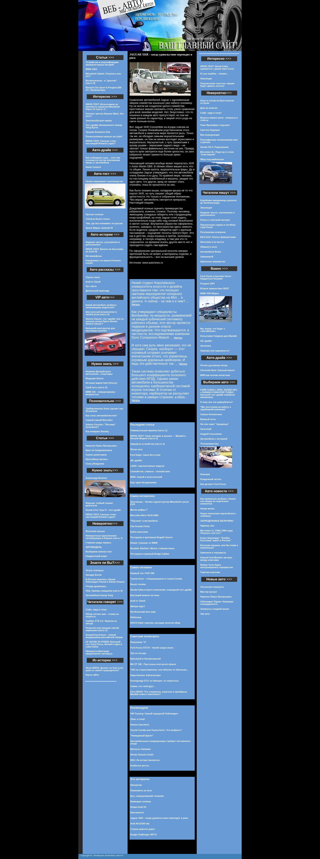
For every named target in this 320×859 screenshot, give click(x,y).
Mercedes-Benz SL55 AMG (144, 515)
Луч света (91, 286)
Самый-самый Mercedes (99, 420)
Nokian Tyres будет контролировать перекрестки (216, 566)
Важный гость (208, 419)
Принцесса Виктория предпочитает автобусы (99, 652)
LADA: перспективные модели (147, 466)
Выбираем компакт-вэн (99, 551)
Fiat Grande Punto (140, 526)
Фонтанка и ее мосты (212, 242)
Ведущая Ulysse (95, 378)
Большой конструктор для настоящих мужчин (100, 329)
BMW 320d (91, 69)
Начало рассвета (139, 724)
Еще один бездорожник (143, 482)
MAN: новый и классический (146, 477)
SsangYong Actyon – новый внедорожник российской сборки (104, 636)
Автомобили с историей (213, 439)
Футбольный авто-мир (143, 612)
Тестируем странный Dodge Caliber (150, 554)
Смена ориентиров (96, 454)
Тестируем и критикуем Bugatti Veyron (151, 537)
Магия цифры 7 (139, 510)
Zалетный (205, 429)
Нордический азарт (96, 556)
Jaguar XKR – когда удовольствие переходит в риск (159, 818)
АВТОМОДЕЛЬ (94, 547)
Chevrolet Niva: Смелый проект (217, 370)
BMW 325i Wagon (209, 293)
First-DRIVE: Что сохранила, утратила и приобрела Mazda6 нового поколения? (158, 693)
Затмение (205, 346)
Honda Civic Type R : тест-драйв (103, 510)
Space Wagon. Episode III (99, 228)
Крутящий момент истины (144, 595)
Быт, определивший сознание (147, 796)
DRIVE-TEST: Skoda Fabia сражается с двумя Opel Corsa (217, 67)
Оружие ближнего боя (98, 132)
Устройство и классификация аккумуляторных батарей (102, 63)
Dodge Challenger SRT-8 (143, 834)
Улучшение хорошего (212, 587)
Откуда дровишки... (96, 586)
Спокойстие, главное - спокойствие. (150, 471)
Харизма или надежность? (215, 350)
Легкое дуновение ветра (213, 365)
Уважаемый (206, 256)
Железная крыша (95, 531)
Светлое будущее (210, 130)
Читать (136, 304)
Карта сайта (92, 675)
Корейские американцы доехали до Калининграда (218, 201)
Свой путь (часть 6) (96, 387)
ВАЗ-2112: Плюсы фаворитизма (218, 237)
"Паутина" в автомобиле (144, 521)
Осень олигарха (94, 570)
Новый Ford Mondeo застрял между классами (216, 558)
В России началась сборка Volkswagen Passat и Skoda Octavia (105, 580)
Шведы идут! (137, 606)
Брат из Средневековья (99, 450)
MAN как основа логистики (215, 375)
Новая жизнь (207, 508)
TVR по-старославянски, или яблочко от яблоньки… (159, 669)
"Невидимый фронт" (142, 735)
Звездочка (136, 785)
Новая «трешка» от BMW (144, 543)
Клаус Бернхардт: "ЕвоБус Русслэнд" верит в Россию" (215, 539)
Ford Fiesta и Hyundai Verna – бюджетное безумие (216, 277)
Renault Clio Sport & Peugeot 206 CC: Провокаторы (103, 88)
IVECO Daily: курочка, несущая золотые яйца (155, 623)
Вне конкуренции (209, 135)
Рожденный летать (210, 479)
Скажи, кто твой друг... (142, 686)
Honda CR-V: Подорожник (214, 147)
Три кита (205, 614)
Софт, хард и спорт (96, 609)
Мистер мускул (208, 592)
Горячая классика (210, 572)
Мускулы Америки (140, 749)
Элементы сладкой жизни (214, 609)
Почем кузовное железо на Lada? (104, 136)
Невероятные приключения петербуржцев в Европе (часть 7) (104, 536)
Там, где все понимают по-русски (104, 223)
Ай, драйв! (136, 460)
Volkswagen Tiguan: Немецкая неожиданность (216, 602)
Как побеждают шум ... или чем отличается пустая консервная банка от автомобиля (103, 160)
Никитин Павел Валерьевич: (102, 445)
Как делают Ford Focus (213, 484)
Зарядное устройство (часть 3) (147, 444)
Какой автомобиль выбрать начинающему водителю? (101, 306)
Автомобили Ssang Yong (99, 595)
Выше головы (138, 584)
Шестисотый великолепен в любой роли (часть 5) (101, 313)
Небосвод (135, 617)
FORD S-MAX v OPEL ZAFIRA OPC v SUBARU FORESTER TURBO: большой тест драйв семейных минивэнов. (218, 393)
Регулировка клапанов (213, 232)
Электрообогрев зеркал (99, 120)
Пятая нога (136, 449)
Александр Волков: (96, 478)
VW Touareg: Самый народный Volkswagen (154, 713)
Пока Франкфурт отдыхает (215, 125)
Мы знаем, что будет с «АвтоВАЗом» (212, 329)
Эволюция (206, 78)
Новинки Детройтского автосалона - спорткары (99, 372)
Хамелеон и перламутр (213, 552)
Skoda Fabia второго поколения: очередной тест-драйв (161, 590)
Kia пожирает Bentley (97, 431)
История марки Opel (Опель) (101, 383)
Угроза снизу (93, 277)
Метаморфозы (94, 256)
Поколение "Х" (138, 642)
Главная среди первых (98, 542)
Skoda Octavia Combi (141, 754)
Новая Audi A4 (138, 807)
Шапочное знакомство (212, 261)
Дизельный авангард (97, 290)
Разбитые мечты (139, 765)
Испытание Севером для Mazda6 (218, 336)
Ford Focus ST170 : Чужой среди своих (151, 647)
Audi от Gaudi (93, 281)
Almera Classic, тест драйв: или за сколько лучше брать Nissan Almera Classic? (105, 321)
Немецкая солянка (140, 801)
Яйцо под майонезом (212, 159)
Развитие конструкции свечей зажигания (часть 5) (102, 629)
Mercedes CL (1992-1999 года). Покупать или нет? (216, 531)
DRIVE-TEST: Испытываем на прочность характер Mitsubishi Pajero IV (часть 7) (103, 106)
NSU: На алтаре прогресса (145, 760)
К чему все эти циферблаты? (216, 402)
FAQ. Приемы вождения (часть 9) (104, 591)
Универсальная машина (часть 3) (148, 430)
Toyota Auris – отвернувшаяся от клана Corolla (156, 578)
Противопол (137, 812)
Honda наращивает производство (104, 181)
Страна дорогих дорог (142, 829)
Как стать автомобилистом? (101, 415)
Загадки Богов (94, 575)
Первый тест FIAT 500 (142, 573)
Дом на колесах (209, 108)
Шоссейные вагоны (97, 459)
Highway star (207, 525)
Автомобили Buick (210, 251)
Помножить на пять (141, 790)
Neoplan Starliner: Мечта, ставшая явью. (152, 548)
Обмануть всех (208, 247)
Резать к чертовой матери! (215, 220)
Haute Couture (93, 167)
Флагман (205, 474)
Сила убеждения (95, 463)
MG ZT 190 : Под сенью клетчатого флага (153, 664)
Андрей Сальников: (211, 434)
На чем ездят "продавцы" (214, 424)
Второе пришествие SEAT (214, 288)
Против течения (94, 214)
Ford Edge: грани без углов (145, 455)
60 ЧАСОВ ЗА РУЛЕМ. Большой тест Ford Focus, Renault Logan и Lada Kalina (104, 644)
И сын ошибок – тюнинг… (214, 73)
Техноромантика (209, 443)
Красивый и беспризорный (145, 658)
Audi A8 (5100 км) (139, 823)
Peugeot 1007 (207, 283)
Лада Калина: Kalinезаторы (145, 675)
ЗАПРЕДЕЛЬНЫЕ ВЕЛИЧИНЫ (216, 521)
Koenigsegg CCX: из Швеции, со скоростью (154, 680)
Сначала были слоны (98, 219)
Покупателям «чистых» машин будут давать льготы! (217, 84)
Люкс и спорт (137, 719)
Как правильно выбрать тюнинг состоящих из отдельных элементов (218, 501)
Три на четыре (138, 653)
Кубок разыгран (139, 532)
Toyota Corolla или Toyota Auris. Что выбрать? (156, 730)
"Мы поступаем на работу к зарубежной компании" (215, 408)
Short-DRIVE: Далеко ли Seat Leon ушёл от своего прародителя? (104, 669)
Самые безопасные (211, 414)
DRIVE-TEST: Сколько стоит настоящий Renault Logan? (101, 142)
